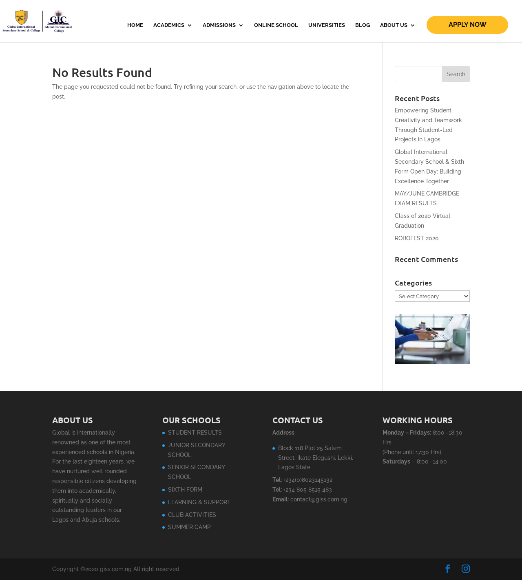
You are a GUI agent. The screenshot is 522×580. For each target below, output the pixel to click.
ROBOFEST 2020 (417, 238)
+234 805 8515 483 (307, 489)
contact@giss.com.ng (318, 499)
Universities (326, 25)
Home (135, 25)
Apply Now (468, 25)
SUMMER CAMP (189, 527)
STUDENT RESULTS (195, 432)
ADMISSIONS (219, 25)
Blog (362, 25)
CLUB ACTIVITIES (192, 515)
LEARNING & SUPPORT (199, 502)
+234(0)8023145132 (307, 480)
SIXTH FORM (185, 489)
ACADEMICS (168, 25)
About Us (393, 25)
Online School (276, 25)
